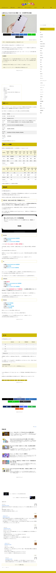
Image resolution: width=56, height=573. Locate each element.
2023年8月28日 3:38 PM (7, 525)
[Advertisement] (19, 75)
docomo (6, 91)
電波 (26, 378)
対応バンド (5, 85)
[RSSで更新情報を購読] (23, 405)
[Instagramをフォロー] (19, 405)
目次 (10, 83)
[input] (47, 25)
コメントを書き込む (19, 561)
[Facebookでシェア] (13, 35)
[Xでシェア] (7, 35)
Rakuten (6, 95)
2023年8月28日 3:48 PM (7, 541)
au (5, 92)
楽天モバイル (22, 378)
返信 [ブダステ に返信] (35, 552)
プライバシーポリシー (44, 570)
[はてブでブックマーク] (19, 35)
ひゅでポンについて (28, 570)
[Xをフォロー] (17, 405)
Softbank (6, 94)
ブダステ (4, 512)
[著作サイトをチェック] (15, 405)
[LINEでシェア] (25, 35)
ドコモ (16, 378)
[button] (31, 35)
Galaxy (8, 378)
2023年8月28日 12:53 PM (5, 502)
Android (3, 378)
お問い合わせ (33, 570)
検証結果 (5, 88)
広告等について (38, 570)
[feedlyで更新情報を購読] (21, 405)
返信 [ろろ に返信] (35, 510)
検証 (19, 378)
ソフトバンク (12, 378)
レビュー (49, 570)
